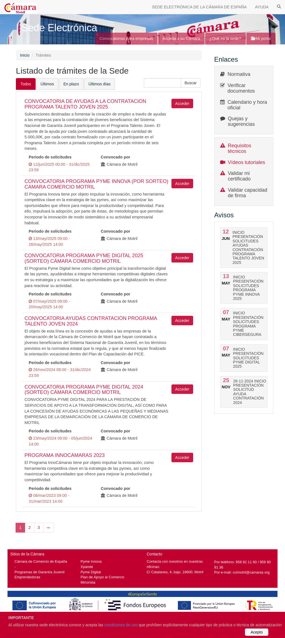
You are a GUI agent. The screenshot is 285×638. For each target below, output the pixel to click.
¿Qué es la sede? (225, 38)
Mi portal (261, 38)
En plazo (71, 84)
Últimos (47, 84)
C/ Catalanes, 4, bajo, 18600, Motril (175, 572)
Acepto (256, 632)
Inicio (25, 55)
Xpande (87, 567)
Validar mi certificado (239, 176)
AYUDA (262, 7)
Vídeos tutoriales (246, 162)
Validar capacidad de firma (247, 192)
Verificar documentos (241, 88)
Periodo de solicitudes (50, 157)
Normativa (239, 74)
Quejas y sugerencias (241, 121)
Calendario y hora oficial (247, 104)
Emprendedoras (27, 577)
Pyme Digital (91, 572)
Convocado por (115, 157)
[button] (190, 83)
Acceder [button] (182, 103)
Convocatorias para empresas (126, 38)
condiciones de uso (121, 625)
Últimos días (99, 84)
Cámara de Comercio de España (40, 561)
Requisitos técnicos (239, 148)
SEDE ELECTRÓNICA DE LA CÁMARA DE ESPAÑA (199, 7)
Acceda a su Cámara (181, 38)
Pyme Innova (91, 561)
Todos (25, 84)
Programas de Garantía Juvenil (39, 572)
